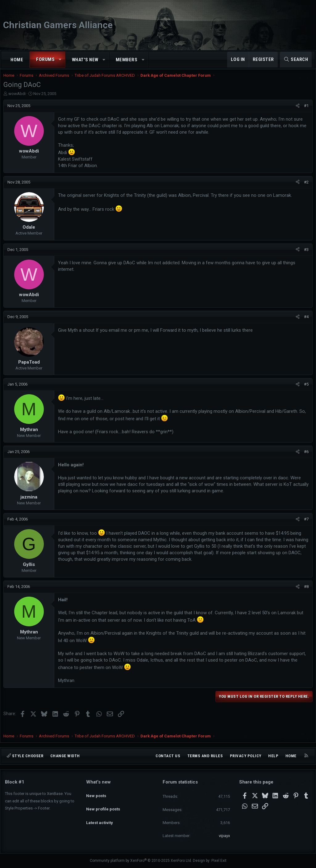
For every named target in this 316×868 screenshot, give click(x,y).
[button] (60, 59)
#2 (304, 188)
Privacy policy (245, 756)
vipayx (224, 835)
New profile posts (103, 804)
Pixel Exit (219, 860)
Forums (45, 59)
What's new (85, 60)
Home (16, 60)
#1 (304, 112)
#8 (304, 592)
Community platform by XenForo (141, 860)
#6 (304, 458)
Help (273, 756)
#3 (304, 255)
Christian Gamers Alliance (58, 24)
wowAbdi (18, 99)
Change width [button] (65, 756)
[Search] (296, 59)
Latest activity (99, 815)
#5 (304, 390)
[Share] (296, 112)
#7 (304, 525)
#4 (304, 323)
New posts (96, 793)
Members (127, 60)
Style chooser (25, 756)
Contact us (168, 756)
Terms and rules (205, 756)
